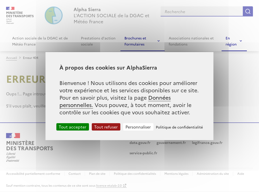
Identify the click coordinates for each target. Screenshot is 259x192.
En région (231, 41)
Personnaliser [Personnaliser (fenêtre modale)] (138, 126)
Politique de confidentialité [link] (179, 126)
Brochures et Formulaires (135, 41)
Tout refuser (106, 126)
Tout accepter (72, 126)
